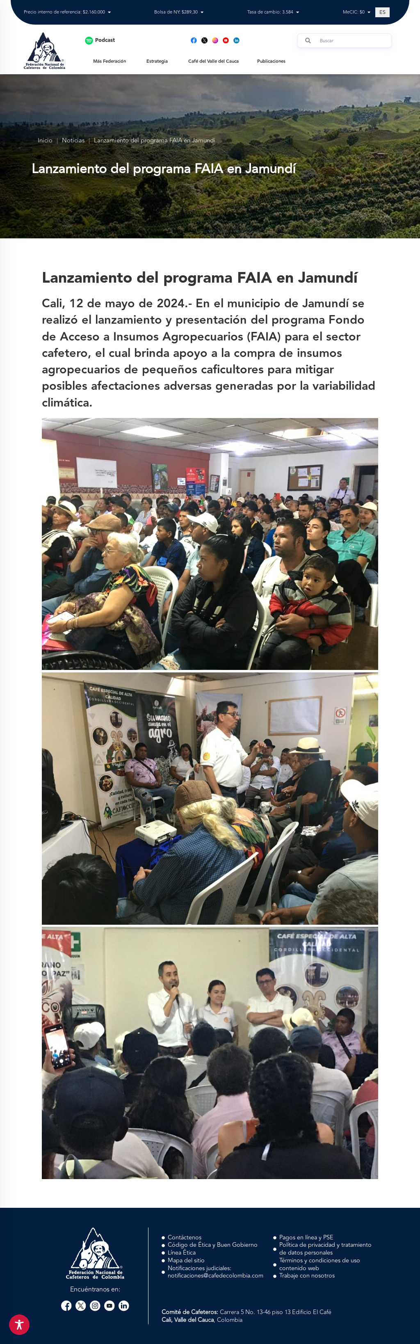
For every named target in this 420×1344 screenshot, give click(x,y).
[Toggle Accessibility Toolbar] (19, 1325)
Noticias (73, 141)
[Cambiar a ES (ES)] (382, 12)
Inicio (45, 141)
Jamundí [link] (325, 304)
